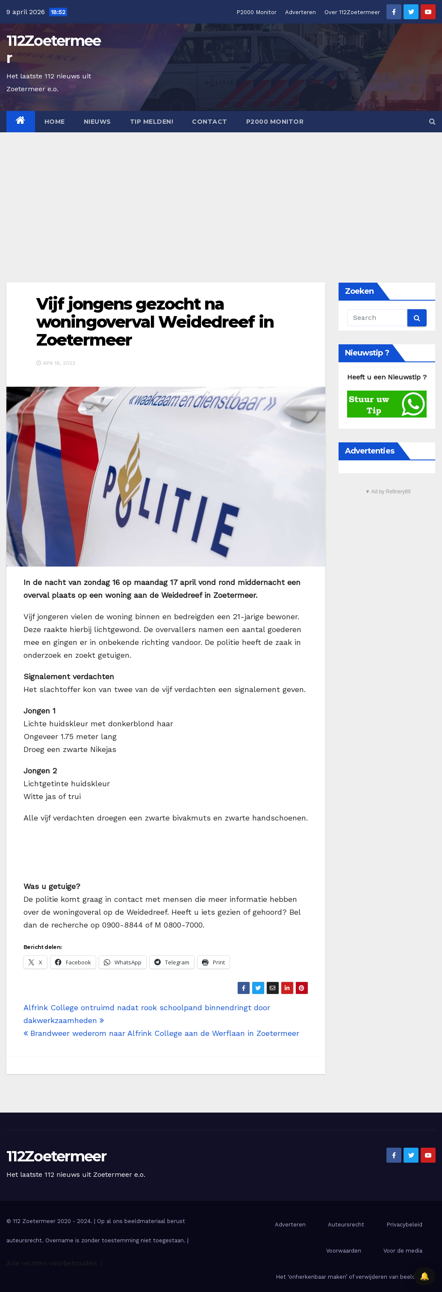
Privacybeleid (404, 1224)
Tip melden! (152, 121)
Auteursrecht (346, 1224)
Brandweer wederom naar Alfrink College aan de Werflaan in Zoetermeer (161, 1033)
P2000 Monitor (256, 12)
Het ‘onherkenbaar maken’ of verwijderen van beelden (349, 1277)
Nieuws (97, 121)
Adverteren (300, 12)
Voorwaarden (343, 1250)
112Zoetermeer (53, 49)
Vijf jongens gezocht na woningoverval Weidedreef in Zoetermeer (155, 322)
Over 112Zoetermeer (352, 12)
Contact (209, 121)
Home (54, 121)
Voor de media (402, 1250)
